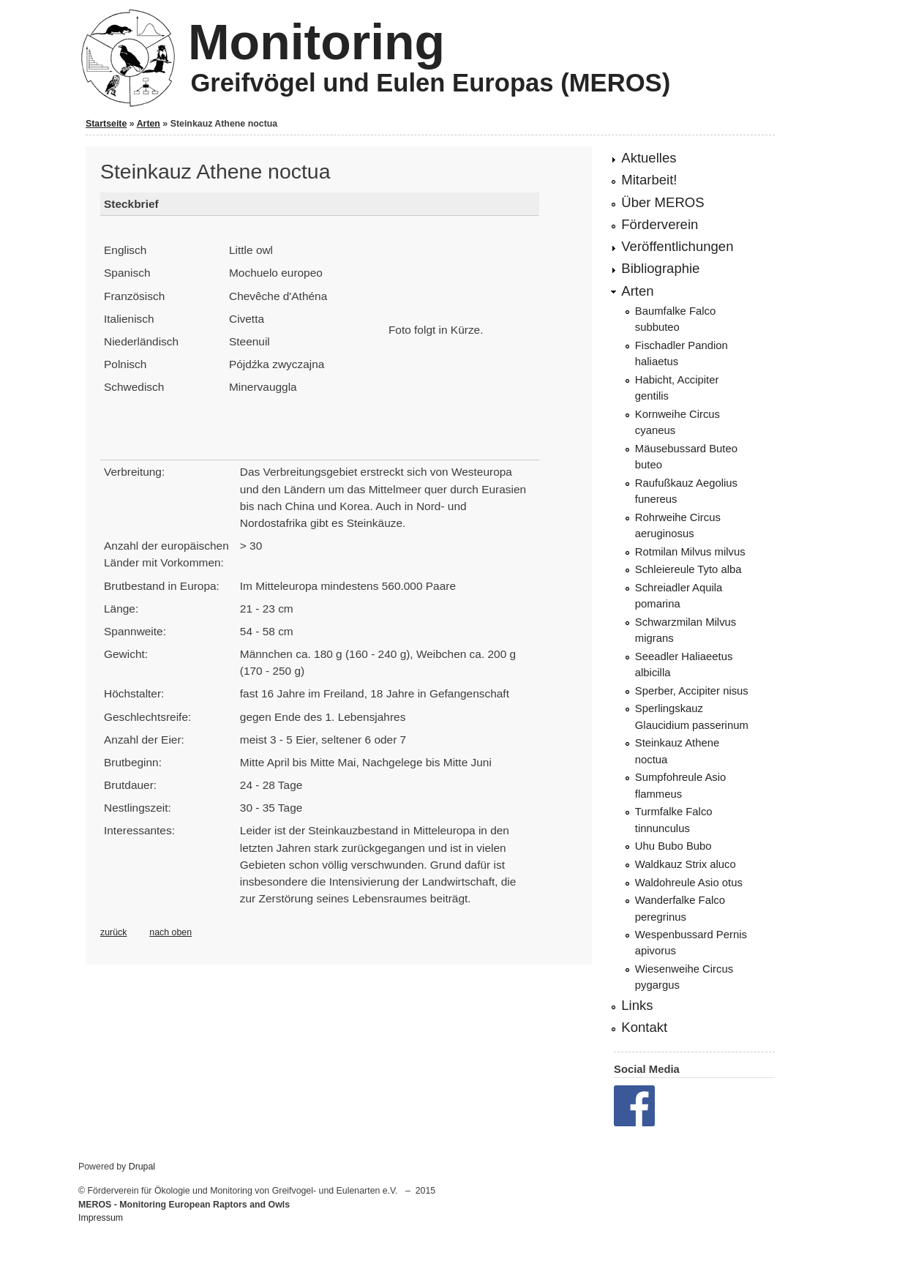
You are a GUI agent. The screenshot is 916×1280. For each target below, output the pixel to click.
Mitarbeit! (649, 179)
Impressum (100, 1218)
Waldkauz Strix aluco (685, 864)
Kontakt (644, 1027)
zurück (113, 932)
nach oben (170, 932)
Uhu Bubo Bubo (673, 846)
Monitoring (316, 42)
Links (637, 1005)
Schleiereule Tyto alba (688, 569)
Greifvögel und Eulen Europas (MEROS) (430, 83)
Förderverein (659, 224)
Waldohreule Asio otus (689, 882)
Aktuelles (648, 157)
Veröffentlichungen (677, 246)
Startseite (106, 124)
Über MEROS (662, 202)
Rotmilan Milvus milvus (690, 552)
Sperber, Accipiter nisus (691, 691)
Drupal (142, 1166)
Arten (148, 124)
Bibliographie (660, 268)
